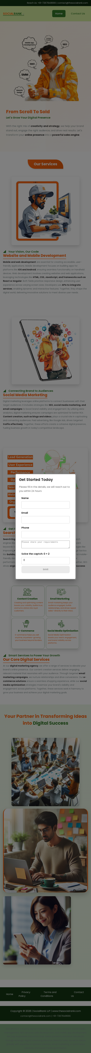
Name (25, 497)
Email (24, 512)
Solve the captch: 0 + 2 (35, 554)
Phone (25, 527)
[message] (45, 544)
